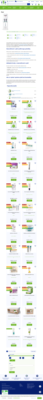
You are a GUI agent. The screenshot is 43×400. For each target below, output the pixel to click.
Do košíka (13, 117)
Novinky (11, 368)
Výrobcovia (37, 1)
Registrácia (32, 1)
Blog (29, 1)
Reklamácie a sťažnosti (30, 386)
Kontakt (41, 1)
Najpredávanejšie (12, 367)
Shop (9, 31)
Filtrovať (12, 372)
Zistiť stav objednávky (19, 1)
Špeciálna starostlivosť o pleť (18, 38)
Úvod (7, 31)
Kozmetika (12, 31)
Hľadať (28, 4)
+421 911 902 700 (10, 1)
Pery (9, 35)
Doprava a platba (29, 387)
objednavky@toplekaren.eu (6, 385)
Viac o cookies (38, 396)
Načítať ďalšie (33, 351)
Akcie (11, 369)
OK (12, 360)
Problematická (18, 34)
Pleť (16, 31)
